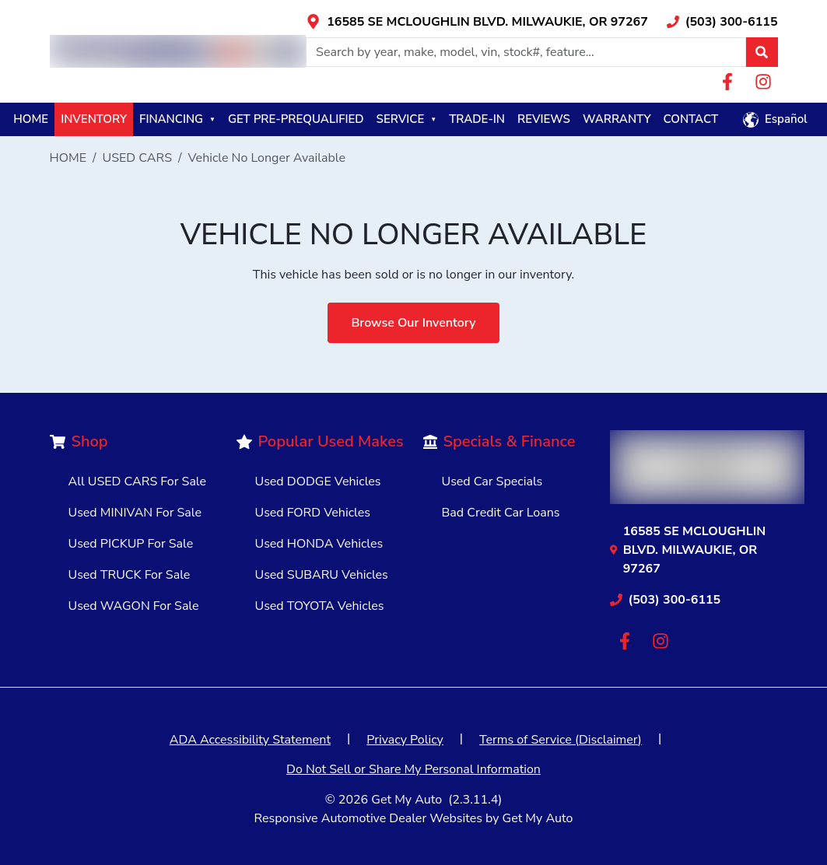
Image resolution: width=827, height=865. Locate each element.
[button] (761, 52)
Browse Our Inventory (413, 322)
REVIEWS (543, 119)
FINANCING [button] (177, 119)
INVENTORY (94, 119)
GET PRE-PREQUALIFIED (296, 119)
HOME (30, 119)
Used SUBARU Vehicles (321, 574)
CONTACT (690, 119)
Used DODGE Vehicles (318, 481)
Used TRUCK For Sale (129, 574)
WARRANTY (617, 119)
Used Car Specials (492, 481)
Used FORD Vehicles (312, 512)
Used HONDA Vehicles (319, 543)
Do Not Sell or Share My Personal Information (413, 769)
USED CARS (138, 157)
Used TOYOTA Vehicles (319, 606)
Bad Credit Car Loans (501, 512)
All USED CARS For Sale (137, 481)
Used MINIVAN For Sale (134, 512)
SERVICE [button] (407, 119)
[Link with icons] (477, 21)
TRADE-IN (477, 119)
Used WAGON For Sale (133, 606)
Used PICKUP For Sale (131, 543)
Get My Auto (406, 799)
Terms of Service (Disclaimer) (560, 739)
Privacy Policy (404, 739)
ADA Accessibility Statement (250, 739)
